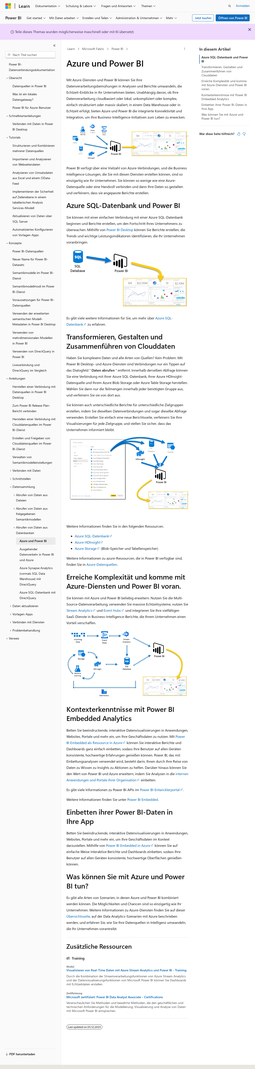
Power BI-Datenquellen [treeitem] (28, 251)
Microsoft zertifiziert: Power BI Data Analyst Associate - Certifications (114, 997)
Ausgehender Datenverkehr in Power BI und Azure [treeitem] (37, 554)
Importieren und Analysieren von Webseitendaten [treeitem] (31, 162)
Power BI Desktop (119, 229)
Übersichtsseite (78, 916)
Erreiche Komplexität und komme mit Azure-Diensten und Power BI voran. (224, 85)
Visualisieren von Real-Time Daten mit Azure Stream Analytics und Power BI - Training (126, 970)
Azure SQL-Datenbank (92, 536)
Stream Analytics (79, 610)
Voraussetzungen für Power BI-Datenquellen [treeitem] (33, 302)
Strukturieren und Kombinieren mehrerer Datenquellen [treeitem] (33, 148)
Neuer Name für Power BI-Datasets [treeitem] (30, 262)
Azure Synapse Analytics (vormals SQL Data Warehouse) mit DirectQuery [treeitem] (36, 576)
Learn (71, 49)
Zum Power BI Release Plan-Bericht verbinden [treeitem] (31, 408)
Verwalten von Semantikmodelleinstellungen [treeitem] (32, 460)
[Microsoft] (8, 6)
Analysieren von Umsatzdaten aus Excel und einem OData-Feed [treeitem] (32, 178)
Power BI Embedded (142, 799)
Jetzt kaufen (203, 18)
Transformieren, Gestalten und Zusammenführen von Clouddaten (221, 71)
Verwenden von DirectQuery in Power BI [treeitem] (33, 354)
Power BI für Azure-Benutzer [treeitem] (31, 107)
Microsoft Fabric (93, 49)
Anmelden (243, 6)
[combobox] (30, 54)
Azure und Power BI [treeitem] (33, 541)
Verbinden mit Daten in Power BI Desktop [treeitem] (32, 126)
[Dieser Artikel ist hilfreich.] (238, 134)
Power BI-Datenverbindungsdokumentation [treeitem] (32, 67)
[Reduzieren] (54, 45)
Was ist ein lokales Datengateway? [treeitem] (24, 97)
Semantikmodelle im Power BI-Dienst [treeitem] (33, 275)
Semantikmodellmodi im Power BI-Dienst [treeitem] (33, 289)
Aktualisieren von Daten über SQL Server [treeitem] (32, 219)
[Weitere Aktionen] (185, 49)
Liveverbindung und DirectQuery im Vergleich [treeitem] (29, 367)
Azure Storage (85, 548)
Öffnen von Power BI (232, 18)
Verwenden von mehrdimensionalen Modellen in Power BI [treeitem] (32, 337)
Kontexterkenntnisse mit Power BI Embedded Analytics (224, 97)
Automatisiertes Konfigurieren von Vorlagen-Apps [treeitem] (32, 232)
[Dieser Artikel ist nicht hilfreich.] (244, 134)
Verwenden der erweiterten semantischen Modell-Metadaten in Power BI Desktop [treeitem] (34, 318)
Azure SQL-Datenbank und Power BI (224, 59)
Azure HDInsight (87, 542)
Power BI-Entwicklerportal (160, 789)
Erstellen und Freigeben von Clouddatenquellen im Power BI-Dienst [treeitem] (31, 443)
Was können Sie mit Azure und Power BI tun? (222, 116)
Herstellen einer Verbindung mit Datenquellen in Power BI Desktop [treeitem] (34, 392)
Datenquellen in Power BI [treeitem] (29, 86)
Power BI (117, 49)
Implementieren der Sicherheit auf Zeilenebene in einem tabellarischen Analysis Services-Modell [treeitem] (33, 199)
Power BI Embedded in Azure (128, 845)
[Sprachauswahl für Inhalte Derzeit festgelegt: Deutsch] (15, 1061)
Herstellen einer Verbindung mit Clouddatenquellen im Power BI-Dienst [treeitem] (34, 424)
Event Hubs (112, 610)
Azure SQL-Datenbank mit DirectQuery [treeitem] (38, 595)
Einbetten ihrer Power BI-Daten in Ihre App (224, 107)
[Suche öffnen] (229, 6)
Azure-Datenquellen (101, 564)
